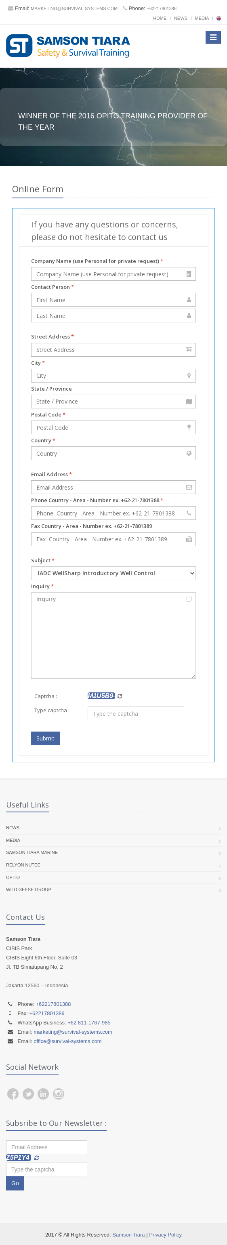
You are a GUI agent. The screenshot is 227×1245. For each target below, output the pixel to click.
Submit (45, 738)
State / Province (51, 388)
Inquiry (42, 586)
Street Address (52, 336)
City (38, 362)
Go (15, 1183)
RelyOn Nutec (23, 864)
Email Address (51, 474)
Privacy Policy (165, 1235)
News (180, 18)
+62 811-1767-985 (89, 1023)
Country (43, 440)
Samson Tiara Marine (32, 852)
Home (159, 18)
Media (202, 18)
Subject (43, 560)
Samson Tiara (128, 1235)
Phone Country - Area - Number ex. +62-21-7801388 (97, 500)
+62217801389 (47, 1013)
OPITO (13, 877)
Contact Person (52, 286)
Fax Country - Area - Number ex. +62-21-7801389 (91, 526)
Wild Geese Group (28, 889)
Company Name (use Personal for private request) (97, 261)
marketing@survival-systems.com (74, 8)
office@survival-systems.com (67, 1041)
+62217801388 (162, 8)
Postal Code (48, 414)
